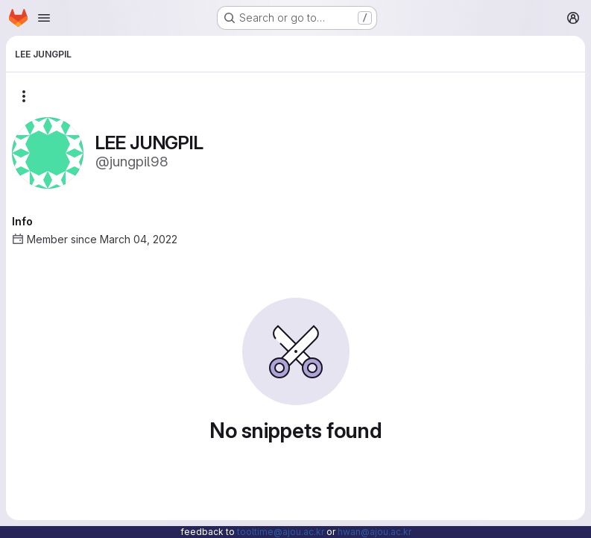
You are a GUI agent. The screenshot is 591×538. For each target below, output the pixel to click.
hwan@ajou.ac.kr (374, 531)
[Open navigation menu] (44, 18)
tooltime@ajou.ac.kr (280, 531)
